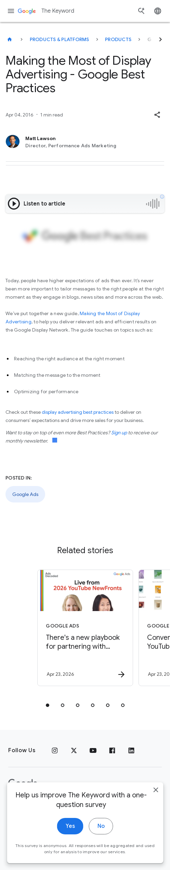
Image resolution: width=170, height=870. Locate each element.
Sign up (119, 433)
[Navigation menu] (11, 11)
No (101, 835)
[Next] (160, 39)
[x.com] (74, 750)
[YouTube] (93, 750)
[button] (157, 114)
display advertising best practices (78, 412)
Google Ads (25, 494)
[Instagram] (55, 750)
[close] (155, 799)
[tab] (47, 705)
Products (118, 39)
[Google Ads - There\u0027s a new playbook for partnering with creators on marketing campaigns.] (85, 628)
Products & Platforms (59, 39)
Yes (70, 835)
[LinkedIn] (131, 750)
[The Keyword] (9, 39)
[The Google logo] (23, 783)
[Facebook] (112, 750)
